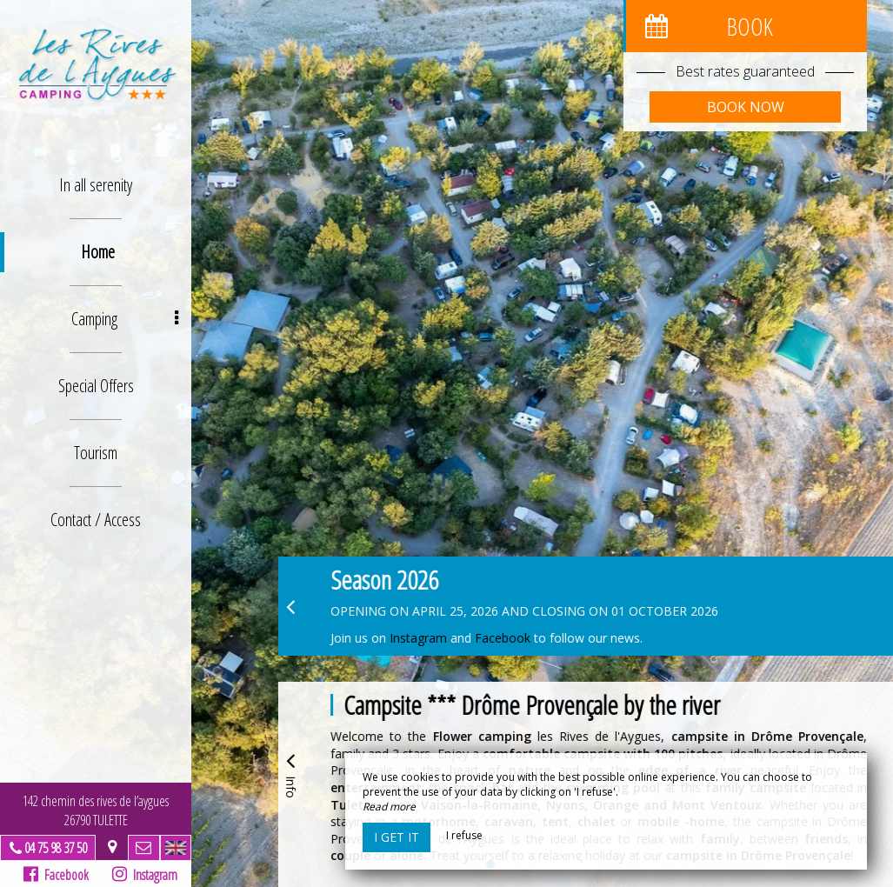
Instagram (144, 874)
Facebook (56, 874)
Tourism (95, 452)
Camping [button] (125, 318)
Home (98, 251)
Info (290, 773)
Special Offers (96, 385)
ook (521, 638)
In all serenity (95, 185)
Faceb (492, 638)
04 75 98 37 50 (55, 847)
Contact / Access (95, 519)
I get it (396, 837)
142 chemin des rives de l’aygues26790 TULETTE (96, 810)
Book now (745, 107)
